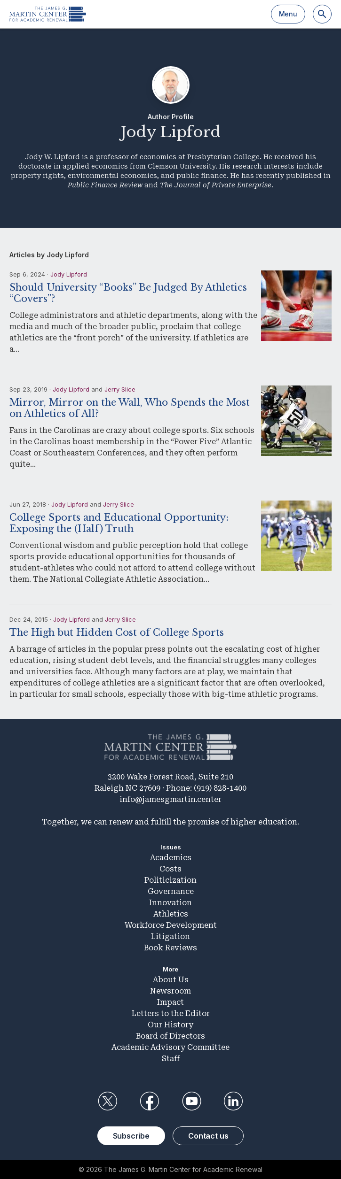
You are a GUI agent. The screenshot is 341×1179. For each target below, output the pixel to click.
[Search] (322, 14)
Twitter (107, 1101)
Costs (170, 868)
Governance (171, 891)
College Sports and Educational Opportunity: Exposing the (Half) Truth (119, 523)
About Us (171, 979)
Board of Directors (170, 1036)
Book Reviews (170, 947)
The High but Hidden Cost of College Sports (116, 632)
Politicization (170, 880)
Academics (170, 857)
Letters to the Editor (171, 1013)
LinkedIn (233, 1101)
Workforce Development (171, 925)
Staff (171, 1058)
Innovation (170, 902)
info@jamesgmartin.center (170, 799)
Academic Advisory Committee (170, 1047)
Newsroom (170, 990)
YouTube (191, 1101)
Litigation (170, 936)
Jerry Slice (119, 389)
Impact (170, 1002)
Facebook (149, 1101)
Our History (170, 1024)
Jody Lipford (68, 274)
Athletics (170, 913)
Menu (288, 14)
